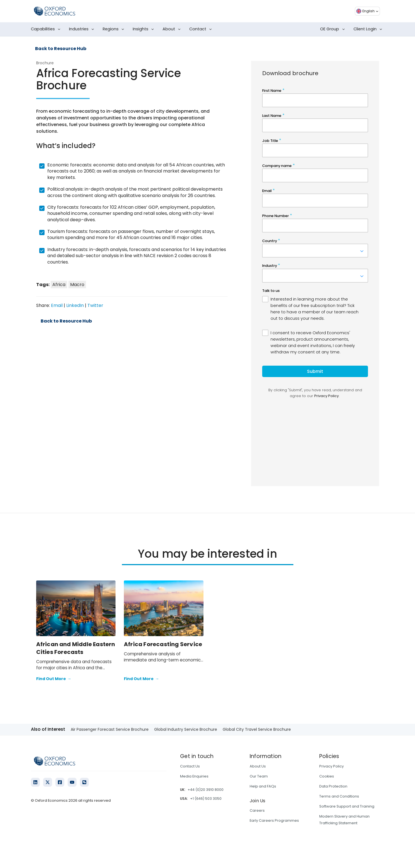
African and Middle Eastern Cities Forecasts (75, 648)
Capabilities (47, 29)
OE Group (333, 29)
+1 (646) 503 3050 (206, 798)
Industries (82, 29)
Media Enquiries (194, 776)
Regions (114, 29)
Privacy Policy (331, 766)
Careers (257, 810)
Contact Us (190, 766)
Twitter (95, 305)
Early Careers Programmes (274, 820)
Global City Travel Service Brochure (257, 729)
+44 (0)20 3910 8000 (206, 789)
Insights (144, 29)
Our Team (259, 776)
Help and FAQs (263, 786)
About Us (258, 766)
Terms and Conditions (339, 796)
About (173, 29)
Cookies (326, 776)
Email (57, 305)
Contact (201, 29)
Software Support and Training (346, 806)
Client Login (368, 29)
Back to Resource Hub (60, 48)
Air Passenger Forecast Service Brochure (110, 729)
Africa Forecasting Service (163, 644)
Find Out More (53, 679)
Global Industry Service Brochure (185, 729)
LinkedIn (75, 305)
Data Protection (333, 786)
